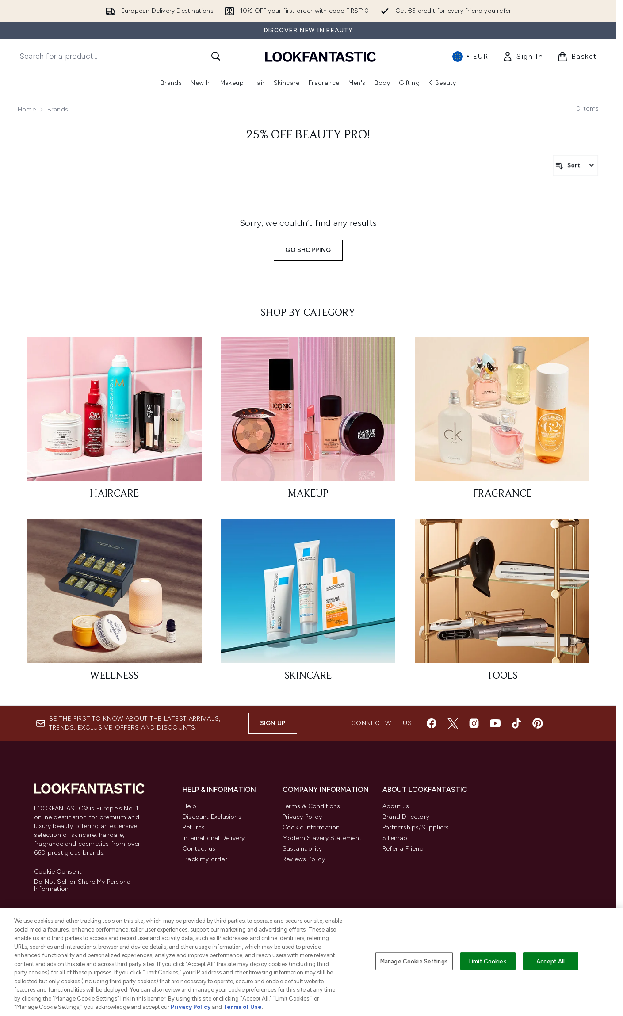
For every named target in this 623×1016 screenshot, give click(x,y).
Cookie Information (311, 827)
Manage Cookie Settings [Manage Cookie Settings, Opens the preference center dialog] (414, 961)
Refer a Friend (403, 848)
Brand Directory (405, 817)
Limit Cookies (488, 961)
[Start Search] (215, 56)
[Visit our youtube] (495, 723)
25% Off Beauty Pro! (308, 135)
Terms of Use (242, 1007)
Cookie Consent (58, 871)
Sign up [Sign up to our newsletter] (273, 723)
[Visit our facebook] (431, 723)
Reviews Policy (304, 859)
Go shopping (308, 250)
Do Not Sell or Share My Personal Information (83, 885)
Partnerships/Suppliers (415, 827)
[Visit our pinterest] (537, 723)
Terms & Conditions (311, 806)
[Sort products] (575, 165)
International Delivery (214, 838)
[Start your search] (120, 56)
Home (27, 109)
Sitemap (394, 838)
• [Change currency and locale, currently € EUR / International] (470, 56)
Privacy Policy (302, 817)
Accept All (550, 961)
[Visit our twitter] (452, 723)
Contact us (199, 848)
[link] (522, 56)
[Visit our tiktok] (516, 723)
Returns (194, 827)
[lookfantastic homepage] (320, 56)
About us (395, 806)
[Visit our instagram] (474, 723)
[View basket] (577, 56)
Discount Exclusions (212, 817)
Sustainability (302, 848)
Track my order (205, 859)
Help (189, 806)
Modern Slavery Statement (322, 838)
